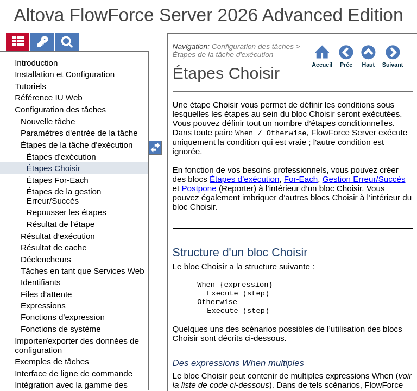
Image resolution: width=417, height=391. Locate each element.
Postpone (198, 188)
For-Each (301, 179)
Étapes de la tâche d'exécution (223, 55)
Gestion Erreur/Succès (364, 179)
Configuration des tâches (253, 46)
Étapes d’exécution (244, 179)
